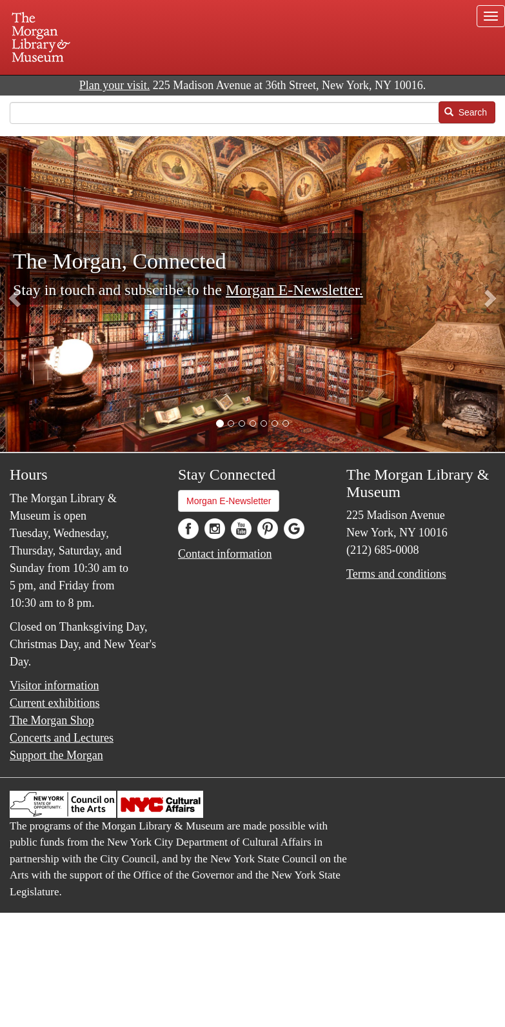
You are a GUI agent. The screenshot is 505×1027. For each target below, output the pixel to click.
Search (465, 112)
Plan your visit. (114, 85)
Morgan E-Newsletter (229, 501)
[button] (220, 423)
